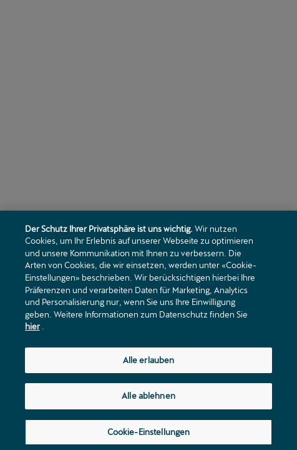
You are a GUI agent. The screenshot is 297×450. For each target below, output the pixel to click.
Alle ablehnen (148, 397)
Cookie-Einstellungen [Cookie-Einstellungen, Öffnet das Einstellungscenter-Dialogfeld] (148, 434)
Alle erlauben (149, 362)
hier (32, 328)
